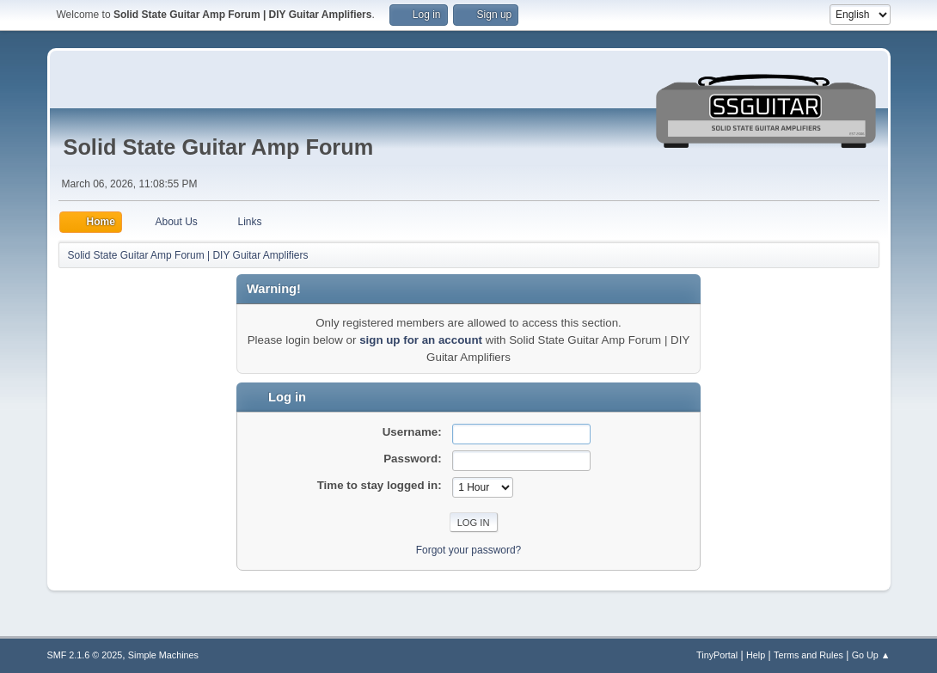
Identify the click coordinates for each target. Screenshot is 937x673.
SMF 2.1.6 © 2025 (85, 655)
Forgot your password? (469, 550)
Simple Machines (163, 655)
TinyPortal (717, 655)
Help (755, 655)
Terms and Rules (808, 655)
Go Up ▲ (871, 655)
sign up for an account (420, 339)
